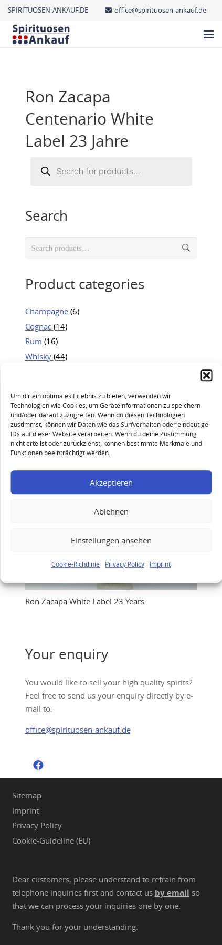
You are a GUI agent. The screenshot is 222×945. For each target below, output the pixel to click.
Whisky (38, 356)
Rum (33, 341)
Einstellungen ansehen (111, 540)
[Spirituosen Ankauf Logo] (41, 34)
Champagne (46, 311)
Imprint (160, 564)
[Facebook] (38, 765)
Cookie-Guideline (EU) (51, 840)
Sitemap (26, 795)
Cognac (38, 326)
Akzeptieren (111, 482)
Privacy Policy (124, 564)
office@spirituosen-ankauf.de (78, 729)
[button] (206, 375)
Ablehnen (111, 511)
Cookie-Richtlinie (75, 564)
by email (172, 892)
